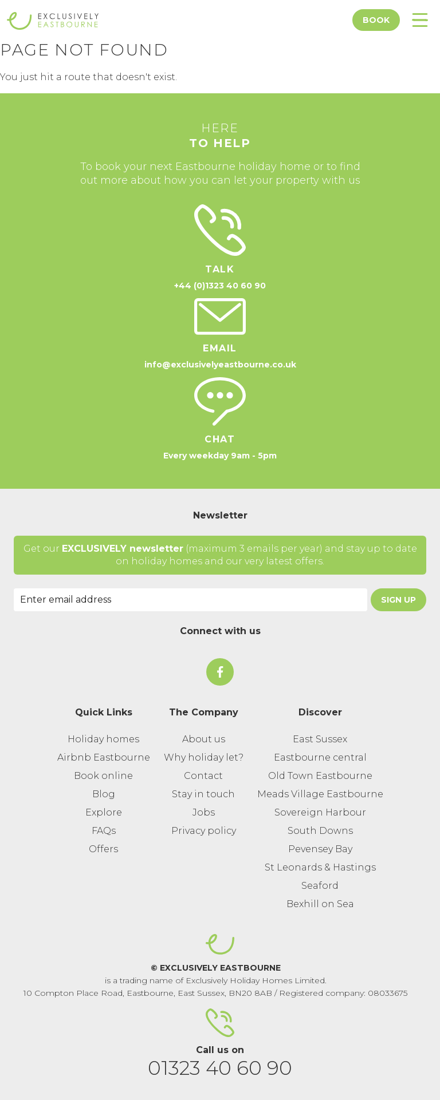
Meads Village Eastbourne (320, 794)
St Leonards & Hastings (320, 867)
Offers (103, 849)
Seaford (320, 885)
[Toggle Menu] (420, 20)
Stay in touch (203, 794)
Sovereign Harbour (320, 812)
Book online (103, 775)
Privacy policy (203, 830)
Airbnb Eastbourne (103, 757)
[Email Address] (190, 599)
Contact (203, 775)
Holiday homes (103, 739)
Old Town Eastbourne (320, 775)
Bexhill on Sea (320, 904)
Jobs (203, 812)
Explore (103, 812)
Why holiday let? (203, 757)
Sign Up (398, 600)
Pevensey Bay (320, 849)
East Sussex (320, 739)
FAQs (104, 830)
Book (376, 20)
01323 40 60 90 (220, 1068)
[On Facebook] (220, 672)
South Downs (320, 830)
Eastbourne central (320, 757)
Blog (103, 794)
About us (203, 739)
